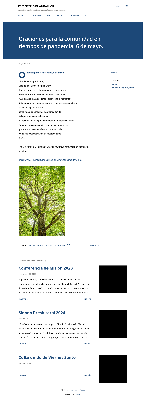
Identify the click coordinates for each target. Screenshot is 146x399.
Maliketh (78, 394)
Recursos (60, 15)
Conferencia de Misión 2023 (46, 268)
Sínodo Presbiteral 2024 (42, 312)
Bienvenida (22, 15)
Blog (86, 15)
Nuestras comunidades (41, 15)
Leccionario (74, 15)
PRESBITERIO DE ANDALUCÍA (36, 6)
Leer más (87, 299)
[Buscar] (117, 6)
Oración (114, 84)
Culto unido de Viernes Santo (47, 357)
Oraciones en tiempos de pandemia (123, 88)
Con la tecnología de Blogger (73, 390)
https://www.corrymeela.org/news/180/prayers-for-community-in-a (50, 160)
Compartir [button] (115, 72)
